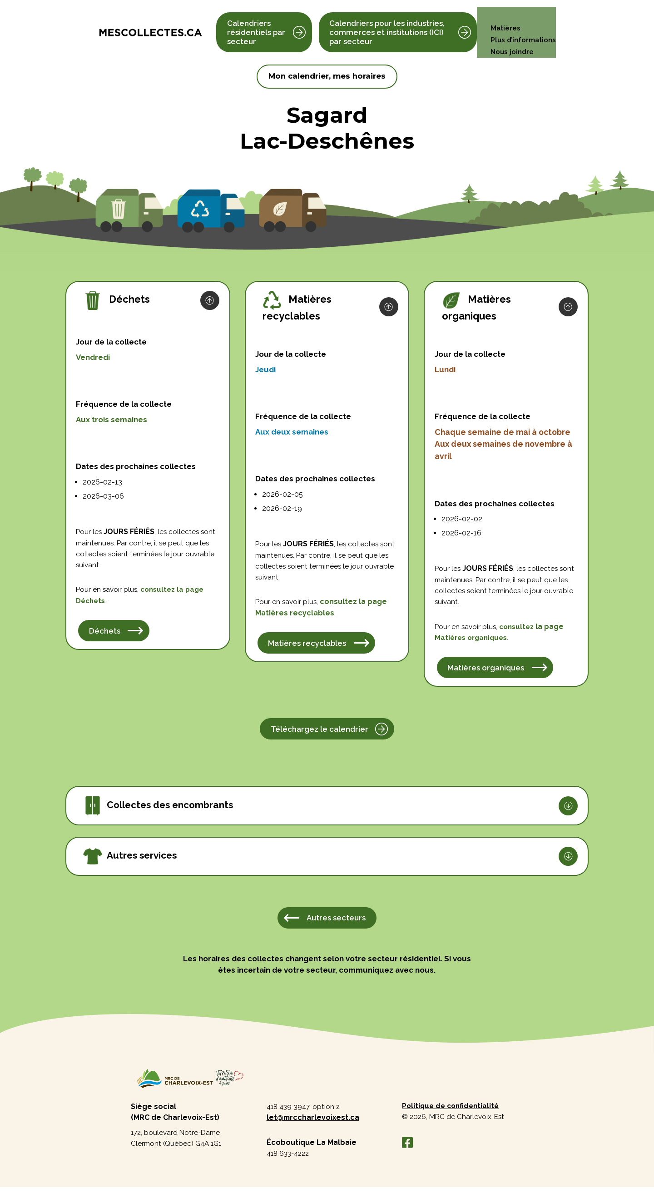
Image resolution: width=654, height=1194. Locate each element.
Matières (503, 14)
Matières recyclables (308, 646)
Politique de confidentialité (452, 1111)
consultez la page (356, 604)
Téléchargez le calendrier (319, 732)
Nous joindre (510, 38)
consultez (176, 592)
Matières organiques (486, 671)
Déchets (92, 603)
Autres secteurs (336, 922)
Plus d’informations (522, 26)
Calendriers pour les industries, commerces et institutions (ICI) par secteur (386, 26)
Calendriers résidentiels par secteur (256, 26)
